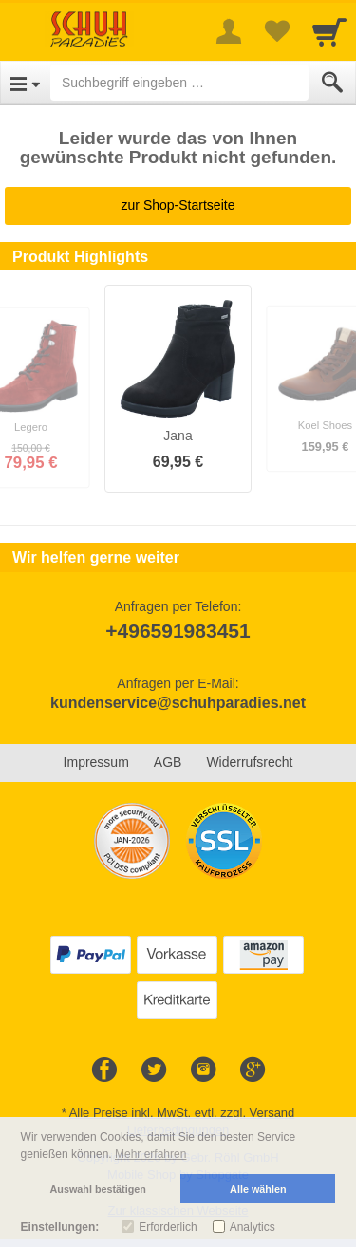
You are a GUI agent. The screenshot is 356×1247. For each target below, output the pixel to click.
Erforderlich (168, 1227)
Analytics (252, 1227)
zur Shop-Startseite (178, 205)
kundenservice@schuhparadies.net (178, 703)
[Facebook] (104, 1070)
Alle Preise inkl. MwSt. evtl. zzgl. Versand (182, 1113)
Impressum (96, 762)
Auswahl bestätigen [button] (98, 1189)
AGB (168, 762)
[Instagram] (203, 1070)
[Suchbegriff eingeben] (179, 83)
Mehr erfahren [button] (150, 1154)
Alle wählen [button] (258, 1189)
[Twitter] (153, 1070)
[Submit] (332, 82)
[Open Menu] (25, 82)
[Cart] (329, 31)
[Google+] (252, 1070)
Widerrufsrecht (249, 762)
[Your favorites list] (276, 31)
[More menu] (229, 31)
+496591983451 (177, 631)
